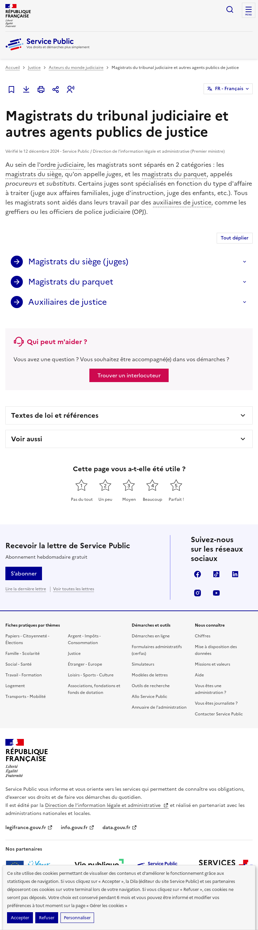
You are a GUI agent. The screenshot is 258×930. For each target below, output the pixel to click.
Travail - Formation (23, 675)
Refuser (46, 918)
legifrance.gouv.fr (29, 827)
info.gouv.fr (77, 827)
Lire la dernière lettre (25, 589)
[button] (70, 89)
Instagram (197, 593)
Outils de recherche (151, 686)
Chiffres (202, 636)
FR (229, 89)
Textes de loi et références (54, 415)
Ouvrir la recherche (229, 9)
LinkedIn (235, 574)
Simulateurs (143, 664)
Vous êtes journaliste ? (216, 703)
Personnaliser (77, 918)
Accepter (20, 918)
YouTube (216, 593)
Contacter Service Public (219, 714)
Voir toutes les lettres (73, 589)
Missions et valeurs (212, 664)
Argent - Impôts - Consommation (84, 639)
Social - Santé (18, 664)
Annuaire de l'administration (159, 707)
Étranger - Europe (85, 664)
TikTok (216, 574)
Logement (15, 686)
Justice (34, 68)
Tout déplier (235, 237)
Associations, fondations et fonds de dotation (94, 689)
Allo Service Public (149, 697)
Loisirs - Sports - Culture (91, 675)
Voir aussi (26, 439)
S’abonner (24, 573)
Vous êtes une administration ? (210, 689)
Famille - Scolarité (22, 653)
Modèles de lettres (150, 675)
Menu (248, 14)
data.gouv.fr (119, 827)
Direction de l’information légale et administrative (107, 805)
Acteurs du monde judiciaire (76, 68)
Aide (199, 675)
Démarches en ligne (151, 636)
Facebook (197, 574)
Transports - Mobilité (25, 697)
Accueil (12, 68)
